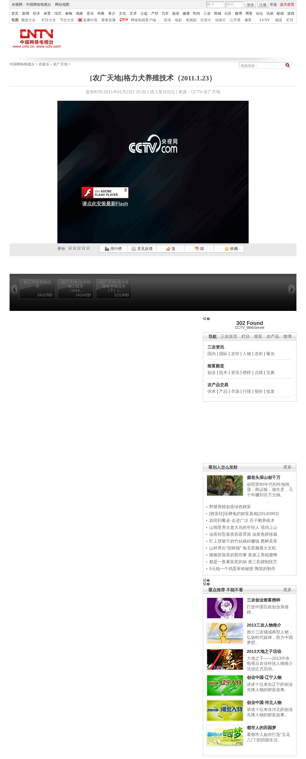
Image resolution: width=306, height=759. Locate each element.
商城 (217, 13)
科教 (101, 13)
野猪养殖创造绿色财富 (230, 506)
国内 (211, 353)
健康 (186, 13)
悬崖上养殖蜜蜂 (262, 554)
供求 (211, 391)
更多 (287, 467)
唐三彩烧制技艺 (262, 561)
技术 (223, 372)
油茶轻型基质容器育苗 (230, 534)
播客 (248, 20)
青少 (111, 13)
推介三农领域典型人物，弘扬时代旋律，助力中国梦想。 (270, 637)
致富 (258, 336)
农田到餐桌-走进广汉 (228, 520)
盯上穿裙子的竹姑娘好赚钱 (234, 541)
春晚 (68, 13)
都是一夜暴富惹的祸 (228, 561)
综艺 (58, 13)
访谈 (269, 13)
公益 (144, 13)
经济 (36, 13)
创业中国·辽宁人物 (264, 677)
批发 (270, 391)
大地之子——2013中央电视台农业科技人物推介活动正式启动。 (270, 663)
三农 (207, 13)
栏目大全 (49, 20)
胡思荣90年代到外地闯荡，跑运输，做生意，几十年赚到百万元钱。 (270, 489)
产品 (223, 391)
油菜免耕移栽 (264, 534)
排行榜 (113, 248)
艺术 (133, 13)
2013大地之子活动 (264, 651)
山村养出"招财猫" (225, 548)
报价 (259, 391)
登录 (250, 5)
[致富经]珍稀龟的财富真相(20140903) (244, 513)
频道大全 (28, 20)
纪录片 (206, 20)
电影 (178, 20)
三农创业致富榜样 (263, 600)
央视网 (17, 4)
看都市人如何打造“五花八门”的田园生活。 (268, 737)
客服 (273, 4)
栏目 (289, 20)
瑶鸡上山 (269, 527)
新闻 (25, 13)
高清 (167, 20)
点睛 (259, 372)
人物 (247, 353)
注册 (263, 5)
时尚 (196, 13)
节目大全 (67, 20)
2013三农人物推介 (264, 625)
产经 (154, 13)
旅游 (175, 13)
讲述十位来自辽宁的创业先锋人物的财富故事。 (270, 687)
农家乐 (44, 64)
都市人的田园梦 (261, 727)
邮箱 (280, 13)
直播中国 (90, 20)
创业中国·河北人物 (264, 702)
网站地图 (62, 4)
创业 (211, 372)
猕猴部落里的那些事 (228, 554)
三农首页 (229, 336)
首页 (15, 13)
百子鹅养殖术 (262, 520)
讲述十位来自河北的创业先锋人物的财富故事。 (270, 712)
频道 (278, 20)
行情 (247, 391)
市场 (235, 391)
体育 (47, 13)
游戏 (290, 13)
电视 (15, 20)
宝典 (270, 372)
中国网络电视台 (38, 4)
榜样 (247, 372)
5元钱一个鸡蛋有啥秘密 (231, 568)
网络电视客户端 (143, 20)
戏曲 (79, 13)
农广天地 (60, 64)
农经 (235, 353)
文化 (122, 13)
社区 (228, 13)
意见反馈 (141, 248)
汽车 (165, 13)
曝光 (270, 353)
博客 (249, 13)
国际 (223, 353)
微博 (238, 13)
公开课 (235, 20)
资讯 (235, 372)
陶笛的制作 (265, 568)
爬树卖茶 (269, 541)
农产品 (273, 336)
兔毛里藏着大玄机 (259, 548)
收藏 (231, 248)
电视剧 (191, 20)
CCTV (265, 20)
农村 (259, 353)
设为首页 (287, 4)
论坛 (259, 13)
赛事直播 (108, 20)
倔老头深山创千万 (263, 477)
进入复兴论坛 (162, 91)
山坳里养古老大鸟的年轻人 (234, 527)
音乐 (90, 13)
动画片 (220, 20)
